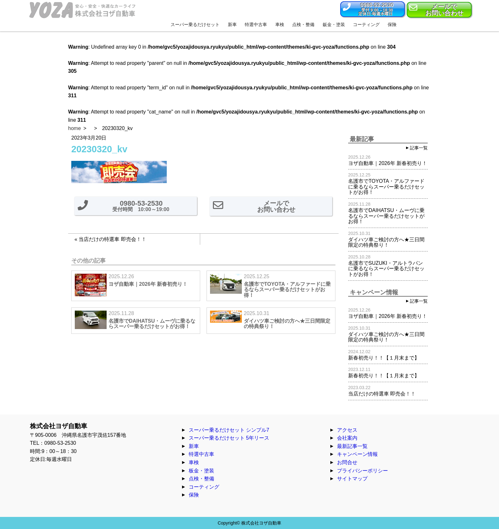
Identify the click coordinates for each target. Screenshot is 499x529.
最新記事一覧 (352, 446)
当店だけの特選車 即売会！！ (112, 239)
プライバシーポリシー (362, 470)
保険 (194, 495)
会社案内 (347, 438)
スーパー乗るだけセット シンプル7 (229, 430)
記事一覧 (419, 147)
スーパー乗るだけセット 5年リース (229, 438)
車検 (194, 462)
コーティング (204, 487)
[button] (372, 9)
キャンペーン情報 (357, 454)
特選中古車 (201, 454)
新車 (194, 446)
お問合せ (347, 462)
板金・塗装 (201, 470)
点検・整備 (201, 478)
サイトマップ (352, 478)
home (74, 128)
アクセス (347, 430)
